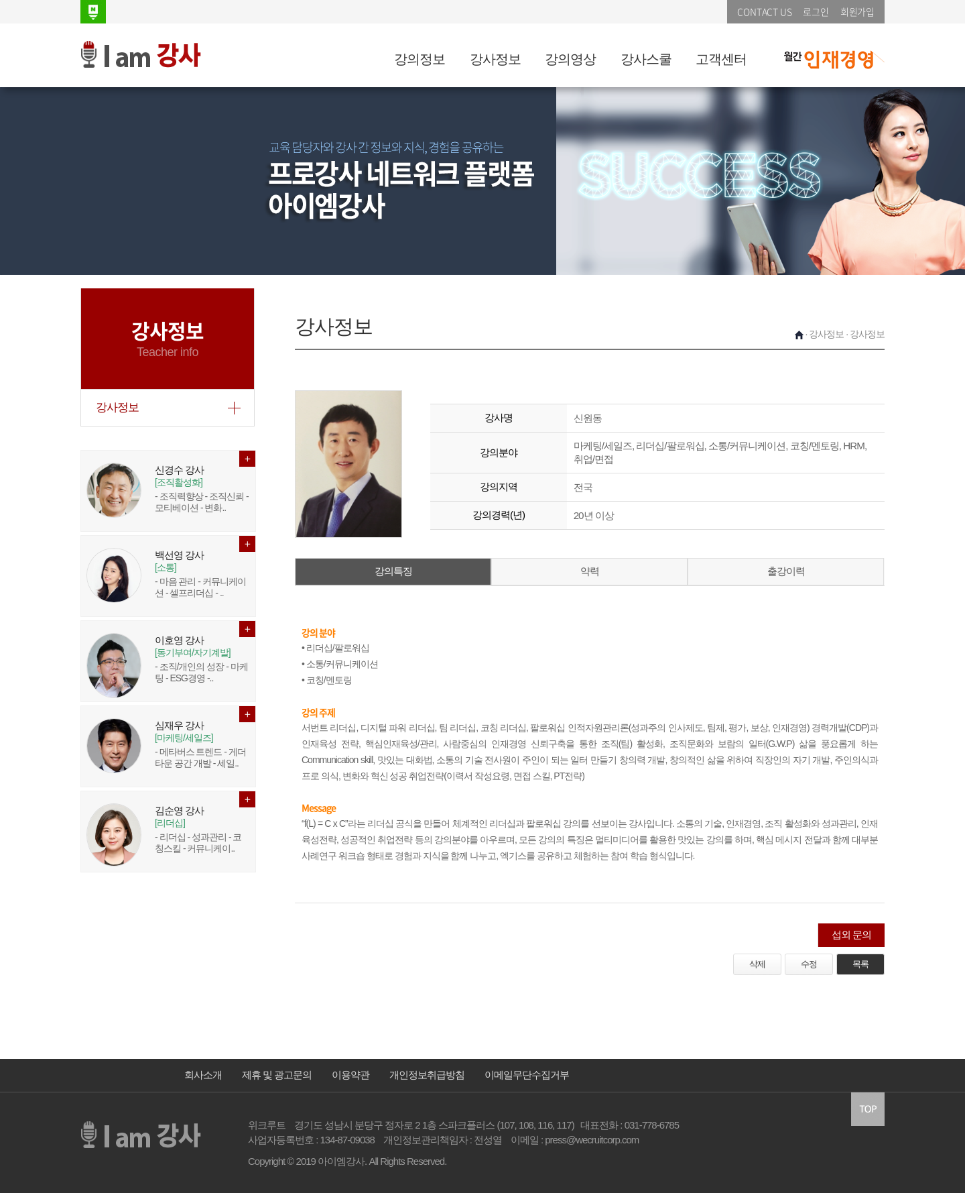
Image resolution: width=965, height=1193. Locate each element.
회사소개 (203, 1074)
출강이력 (786, 571)
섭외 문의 (851, 934)
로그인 (815, 11)
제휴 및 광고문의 (277, 1074)
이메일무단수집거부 (527, 1074)
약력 (589, 571)
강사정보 (495, 59)
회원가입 (857, 11)
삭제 (757, 964)
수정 (809, 964)
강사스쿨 (646, 59)
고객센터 (721, 59)
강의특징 (393, 571)
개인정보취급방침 (426, 1074)
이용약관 (350, 1074)
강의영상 (570, 59)
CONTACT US (764, 11)
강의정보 (419, 59)
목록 (860, 964)
